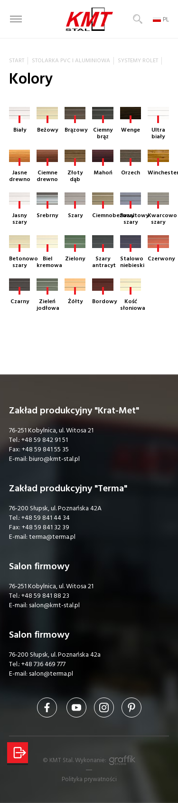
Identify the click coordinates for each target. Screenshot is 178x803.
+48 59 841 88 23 (45, 596)
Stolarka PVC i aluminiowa (71, 61)
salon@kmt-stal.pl (54, 605)
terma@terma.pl (52, 537)
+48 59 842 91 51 (44, 440)
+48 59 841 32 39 (45, 527)
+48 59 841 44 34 (45, 518)
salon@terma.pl (51, 674)
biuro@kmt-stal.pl (54, 459)
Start (16, 61)
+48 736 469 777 (43, 664)
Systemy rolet (138, 61)
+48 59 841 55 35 (45, 449)
